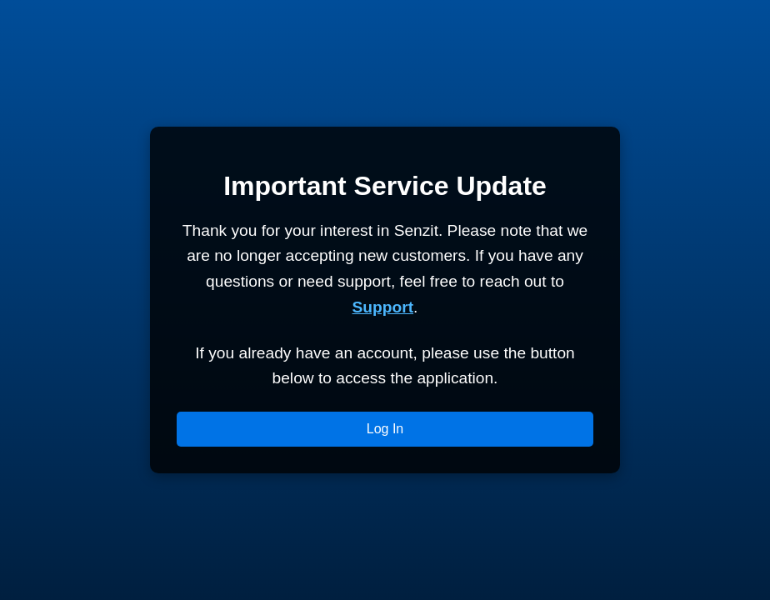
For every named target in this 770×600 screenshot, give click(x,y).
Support (383, 307)
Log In (385, 429)
